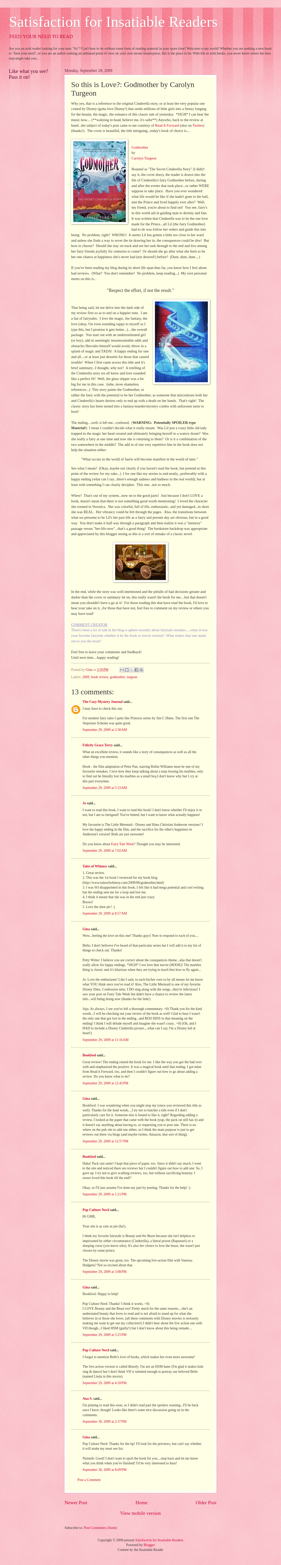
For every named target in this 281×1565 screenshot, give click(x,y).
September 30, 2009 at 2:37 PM (105, 1421)
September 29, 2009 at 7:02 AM (105, 851)
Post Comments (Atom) (100, 1528)
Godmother (139, 147)
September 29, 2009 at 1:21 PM (105, 1194)
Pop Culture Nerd (96, 1210)
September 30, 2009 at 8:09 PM (105, 1470)
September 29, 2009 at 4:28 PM (105, 1383)
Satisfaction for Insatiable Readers (113, 21)
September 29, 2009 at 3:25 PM (105, 1335)
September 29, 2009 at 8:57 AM (105, 913)
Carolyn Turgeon (143, 158)
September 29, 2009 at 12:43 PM (105, 1083)
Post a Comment (89, 1480)
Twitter (197, 125)
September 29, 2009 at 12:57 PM (105, 1141)
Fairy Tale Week (122, 844)
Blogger (149, 1545)
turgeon (132, 677)
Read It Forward (167, 125)
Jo (84, 803)
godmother (117, 677)
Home (141, 1502)
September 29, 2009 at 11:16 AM (106, 1040)
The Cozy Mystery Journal (103, 702)
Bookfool (89, 1055)
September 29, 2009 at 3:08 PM (105, 1272)
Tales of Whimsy (95, 866)
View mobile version (140, 1513)
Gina (86, 929)
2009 (85, 677)
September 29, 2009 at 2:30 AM (105, 730)
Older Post (206, 1502)
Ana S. (87, 1399)
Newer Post (76, 1502)
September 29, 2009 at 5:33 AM (105, 788)
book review (99, 677)
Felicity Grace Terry (98, 745)
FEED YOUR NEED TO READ (41, 36)
